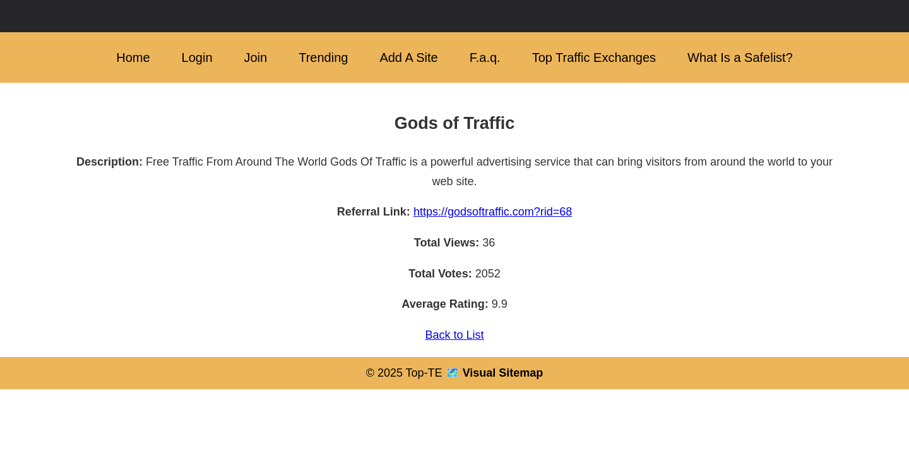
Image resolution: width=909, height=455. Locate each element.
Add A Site (408, 57)
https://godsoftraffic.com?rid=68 (492, 211)
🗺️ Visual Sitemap (493, 373)
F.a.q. (485, 57)
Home (133, 57)
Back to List (454, 335)
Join (256, 57)
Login (197, 57)
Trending (323, 57)
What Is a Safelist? (740, 57)
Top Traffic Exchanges (594, 57)
